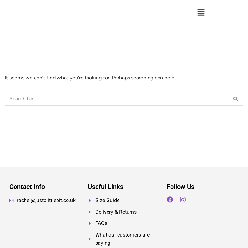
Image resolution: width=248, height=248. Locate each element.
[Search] (117, 99)
